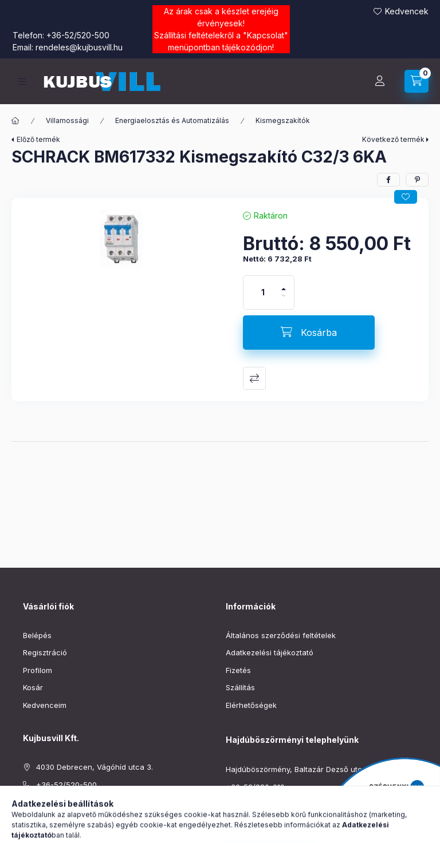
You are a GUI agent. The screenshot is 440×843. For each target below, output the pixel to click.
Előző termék (38, 139)
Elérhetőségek (251, 705)
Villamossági (67, 120)
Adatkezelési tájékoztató (269, 652)
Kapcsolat (265, 35)
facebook (26, 831)
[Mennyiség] (263, 292)
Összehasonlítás (254, 378)
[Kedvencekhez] (405, 197)
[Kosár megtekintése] (416, 81)
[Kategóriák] (21, 81)
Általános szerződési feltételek (281, 635)
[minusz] (283, 300)
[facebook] (388, 180)
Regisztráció (45, 652)
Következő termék (393, 139)
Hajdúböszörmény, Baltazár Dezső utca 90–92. (309, 769)
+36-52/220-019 (255, 786)
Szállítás (240, 687)
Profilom (37, 670)
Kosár (33, 687)
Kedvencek (407, 11)
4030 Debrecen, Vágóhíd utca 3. (94, 766)
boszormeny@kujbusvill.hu (273, 804)
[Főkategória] (15, 121)
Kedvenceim (44, 705)
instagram (49, 831)
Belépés (37, 635)
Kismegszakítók (283, 120)
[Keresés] (351, 81)
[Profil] (379, 81)
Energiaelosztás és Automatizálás (172, 120)
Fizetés (238, 670)
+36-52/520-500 (77, 35)
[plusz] (283, 284)
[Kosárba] (309, 332)
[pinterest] (417, 180)
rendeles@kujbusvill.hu (79, 47)
